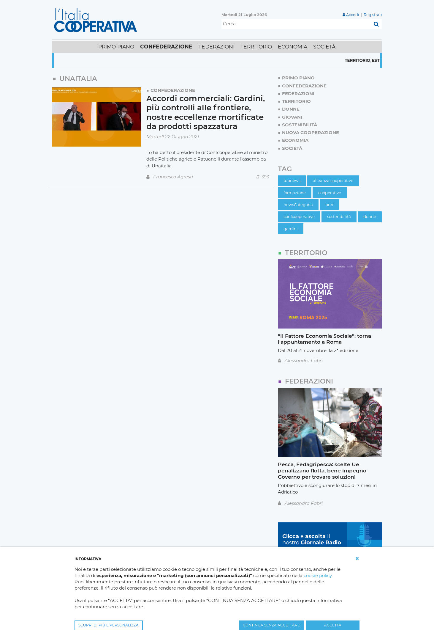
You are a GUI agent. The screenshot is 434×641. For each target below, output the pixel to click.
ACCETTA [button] (332, 625)
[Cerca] (296, 24)
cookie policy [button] (318, 575)
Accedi (352, 14)
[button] (357, 559)
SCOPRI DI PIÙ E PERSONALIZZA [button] (108, 625)
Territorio (365, 60)
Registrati (373, 14)
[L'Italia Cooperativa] (96, 20)
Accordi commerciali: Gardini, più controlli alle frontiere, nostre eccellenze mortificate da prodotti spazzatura (205, 112)
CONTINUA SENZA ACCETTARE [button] (271, 625)
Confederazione (173, 90)
